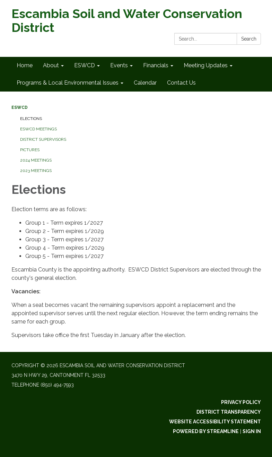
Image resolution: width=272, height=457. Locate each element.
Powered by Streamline (206, 431)
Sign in (252, 431)
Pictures (30, 149)
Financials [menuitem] (155, 65)
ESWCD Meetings (38, 129)
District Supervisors (43, 139)
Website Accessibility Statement (215, 421)
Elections (31, 118)
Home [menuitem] (25, 65)
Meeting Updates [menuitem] (206, 65)
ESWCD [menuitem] (84, 65)
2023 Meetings (36, 170)
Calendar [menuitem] (145, 82)
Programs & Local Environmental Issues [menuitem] (68, 82)
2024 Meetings (36, 160)
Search (248, 39)
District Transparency (228, 412)
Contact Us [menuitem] (181, 82)
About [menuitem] (51, 65)
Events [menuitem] (119, 65)
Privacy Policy (241, 402)
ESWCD (19, 107)
